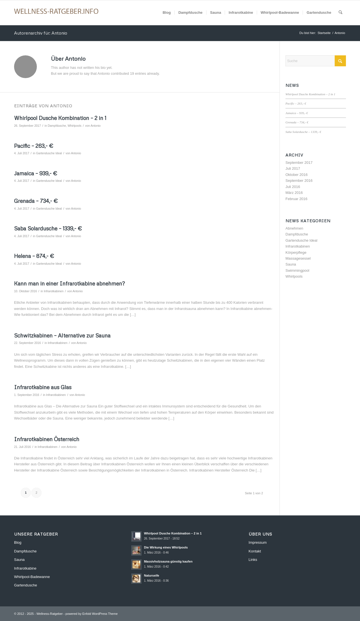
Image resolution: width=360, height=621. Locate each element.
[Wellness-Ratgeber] (56, 12)
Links (253, 559)
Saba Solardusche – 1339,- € (48, 228)
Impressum (258, 542)
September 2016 (298, 180)
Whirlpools (74, 125)
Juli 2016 (292, 187)
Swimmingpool (297, 270)
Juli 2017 (292, 168)
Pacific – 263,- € (33, 145)
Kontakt (255, 551)
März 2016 (294, 193)
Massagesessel (298, 258)
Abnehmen (294, 228)
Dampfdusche (57, 125)
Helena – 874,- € (34, 256)
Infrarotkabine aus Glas (42, 387)
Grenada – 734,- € (36, 201)
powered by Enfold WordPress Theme (92, 613)
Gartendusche (25, 585)
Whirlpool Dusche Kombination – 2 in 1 (60, 118)
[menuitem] (166, 12)
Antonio (96, 125)
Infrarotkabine (25, 568)
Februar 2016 (296, 199)
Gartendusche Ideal (49, 153)
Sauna (290, 264)
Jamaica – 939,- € (35, 173)
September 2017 (298, 162)
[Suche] (340, 12)
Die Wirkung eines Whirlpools (166, 547)
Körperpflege (295, 252)
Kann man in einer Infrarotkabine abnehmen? (69, 283)
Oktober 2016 (296, 175)
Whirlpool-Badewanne (32, 577)
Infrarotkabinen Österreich (46, 439)
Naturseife (151, 575)
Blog (17, 542)
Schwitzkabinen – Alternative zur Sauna (62, 335)
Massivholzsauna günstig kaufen (168, 561)
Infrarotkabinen (54, 291)
